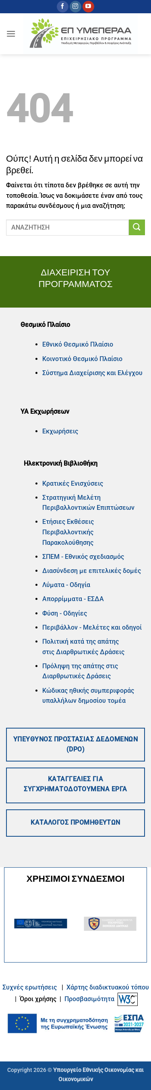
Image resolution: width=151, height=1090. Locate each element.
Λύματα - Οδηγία (66, 585)
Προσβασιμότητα (89, 999)
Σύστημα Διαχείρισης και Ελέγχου (92, 373)
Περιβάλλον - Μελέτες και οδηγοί (92, 627)
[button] (11, 33)
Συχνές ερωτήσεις (29, 987)
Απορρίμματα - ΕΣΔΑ (73, 599)
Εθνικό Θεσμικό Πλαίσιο (77, 344)
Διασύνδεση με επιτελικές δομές (91, 571)
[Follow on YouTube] (88, 7)
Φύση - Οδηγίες (64, 613)
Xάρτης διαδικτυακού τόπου (107, 987)
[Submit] (137, 227)
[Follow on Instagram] (75, 7)
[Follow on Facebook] (62, 7)
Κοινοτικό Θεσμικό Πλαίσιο (82, 359)
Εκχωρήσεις (60, 431)
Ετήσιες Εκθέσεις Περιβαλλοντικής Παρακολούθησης (68, 532)
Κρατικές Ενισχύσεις (72, 483)
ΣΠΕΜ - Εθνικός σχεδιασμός (83, 556)
